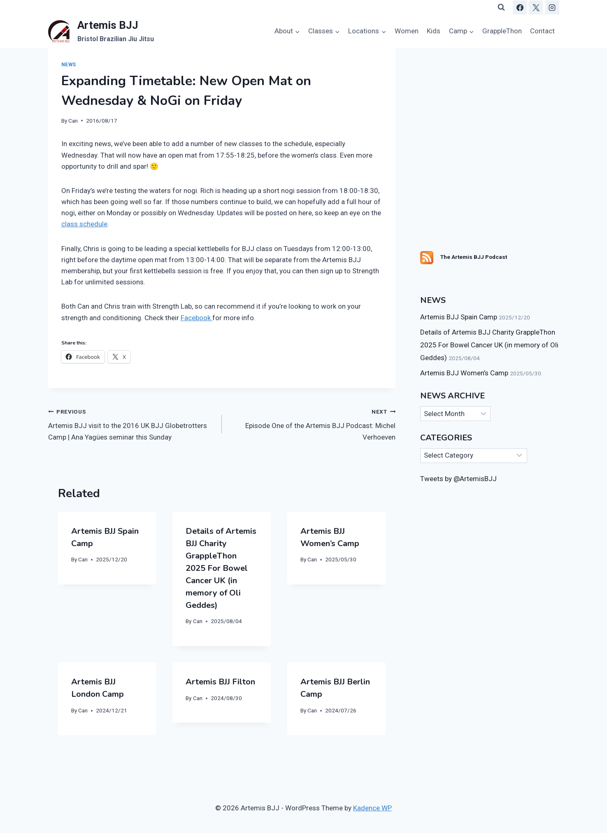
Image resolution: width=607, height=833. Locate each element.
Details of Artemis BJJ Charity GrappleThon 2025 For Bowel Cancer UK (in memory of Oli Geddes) (221, 568)
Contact (542, 31)
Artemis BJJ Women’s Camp (464, 373)
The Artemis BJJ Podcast (473, 257)
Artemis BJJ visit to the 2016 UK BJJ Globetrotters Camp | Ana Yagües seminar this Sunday (131, 423)
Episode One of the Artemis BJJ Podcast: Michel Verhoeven (312, 423)
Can (73, 120)
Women (407, 31)
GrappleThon (502, 31)
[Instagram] (552, 7)
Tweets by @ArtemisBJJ (458, 479)
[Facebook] (520, 7)
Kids (433, 31)
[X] (536, 7)
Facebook (196, 318)
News (68, 64)
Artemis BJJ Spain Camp (458, 317)
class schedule (84, 224)
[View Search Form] (501, 7)
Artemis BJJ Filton (220, 681)
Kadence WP (372, 808)
